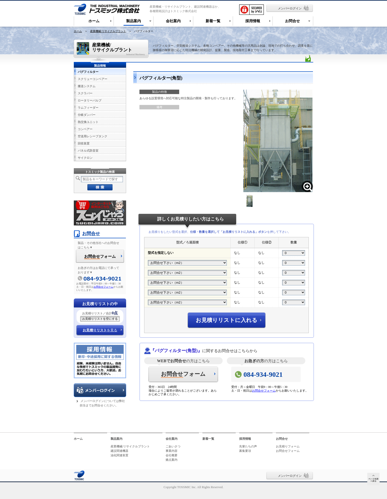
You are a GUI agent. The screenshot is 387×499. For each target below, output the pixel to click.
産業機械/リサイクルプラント (108, 31)
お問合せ (87, 233)
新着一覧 (208, 438)
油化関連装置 (119, 455)
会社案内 (171, 438)
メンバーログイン (290, 8)
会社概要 (171, 455)
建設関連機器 (119, 451)
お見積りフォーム (288, 446)
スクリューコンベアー (92, 79)
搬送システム (87, 86)
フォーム (183, 374)
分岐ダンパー (87, 115)
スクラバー (85, 93)
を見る (100, 330)
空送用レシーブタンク (92, 136)
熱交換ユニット (88, 122)
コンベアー (85, 129)
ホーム (78, 31)
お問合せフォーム (264, 390)
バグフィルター (88, 72)
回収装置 (84, 143)
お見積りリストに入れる (226, 320)
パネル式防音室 (88, 150)
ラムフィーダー (88, 107)
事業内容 (171, 451)
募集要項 (245, 451)
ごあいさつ (173, 446)
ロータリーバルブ (89, 100)
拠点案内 (171, 459)
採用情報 (245, 438)
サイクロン (85, 158)
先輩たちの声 (248, 446)
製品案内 (116, 438)
